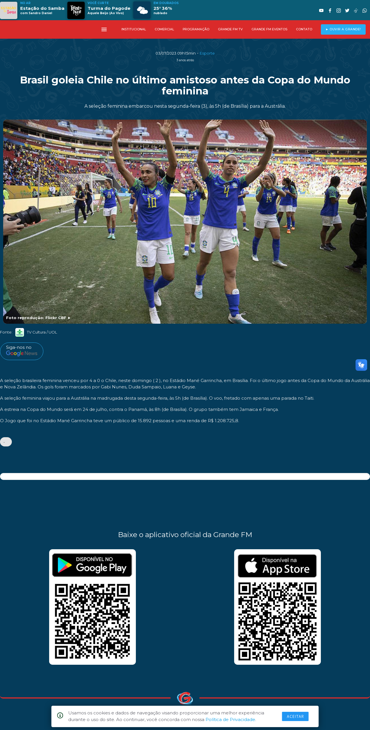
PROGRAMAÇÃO (196, 29)
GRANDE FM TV (230, 29)
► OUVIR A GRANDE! (343, 29)
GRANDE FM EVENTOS (269, 29)
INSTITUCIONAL (133, 29)
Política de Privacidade (230, 719)
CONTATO (304, 29)
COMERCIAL (164, 29)
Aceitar (295, 716)
